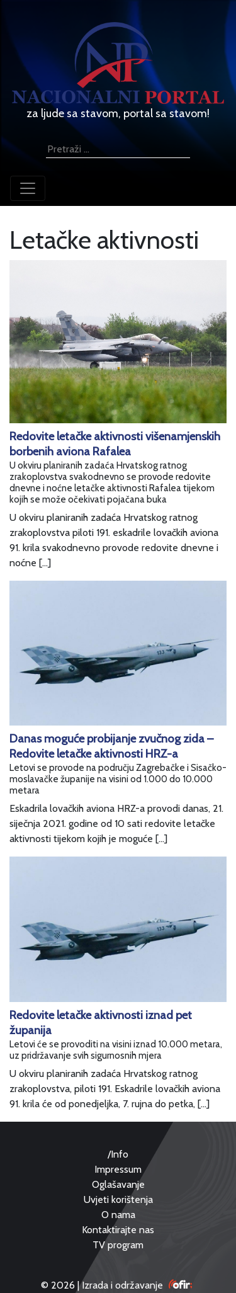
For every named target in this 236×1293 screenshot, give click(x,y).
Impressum (118, 1169)
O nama (118, 1215)
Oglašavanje (118, 1184)
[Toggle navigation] (27, 188)
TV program (118, 1245)
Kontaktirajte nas (118, 1230)
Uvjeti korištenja (118, 1199)
